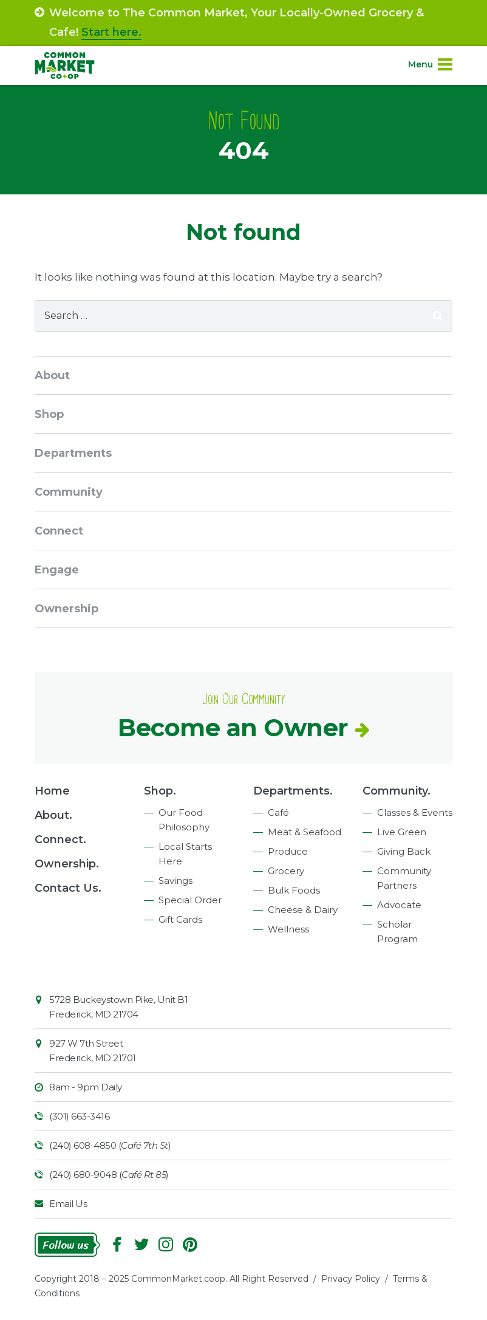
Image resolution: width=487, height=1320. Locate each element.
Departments (73, 453)
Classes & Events (414, 812)
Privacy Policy (350, 1278)
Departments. (293, 791)
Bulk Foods (294, 890)
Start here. (111, 32)
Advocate (399, 905)
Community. (397, 791)
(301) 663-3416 (79, 1116)
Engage (57, 569)
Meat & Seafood (304, 832)
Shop (49, 414)
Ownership (66, 608)
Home (52, 791)
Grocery (286, 871)
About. (53, 815)
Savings (175, 880)
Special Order (190, 900)
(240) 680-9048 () (109, 1174)
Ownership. (67, 863)
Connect (59, 531)
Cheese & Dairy (303, 909)
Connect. (60, 839)
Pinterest (190, 1245)
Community (69, 492)
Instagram (166, 1245)
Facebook (117, 1245)
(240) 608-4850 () (110, 1145)
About (52, 375)
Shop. (160, 791)
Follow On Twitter (141, 1245)
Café (278, 812)
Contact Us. (68, 888)
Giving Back (404, 851)
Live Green (401, 832)
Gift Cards (180, 919)
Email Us (68, 1203)
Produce (288, 851)
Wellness (288, 929)
